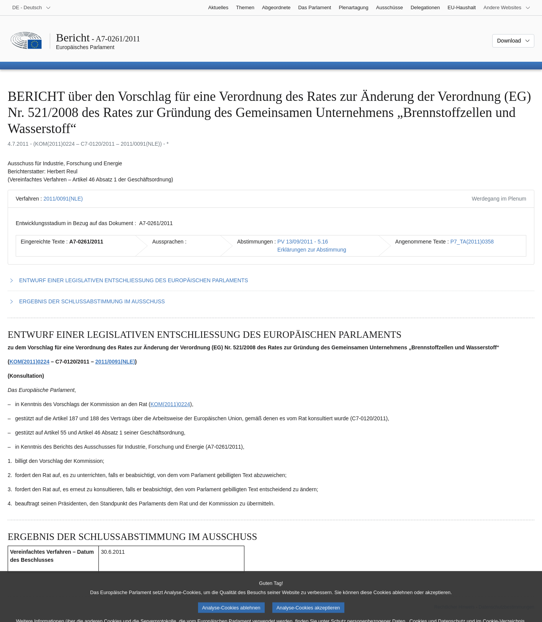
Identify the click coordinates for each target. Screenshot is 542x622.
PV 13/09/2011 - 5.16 (302, 242)
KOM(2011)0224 (29, 362)
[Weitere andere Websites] (507, 7)
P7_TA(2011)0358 (472, 242)
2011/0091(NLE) (63, 199)
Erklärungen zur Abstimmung (311, 250)
